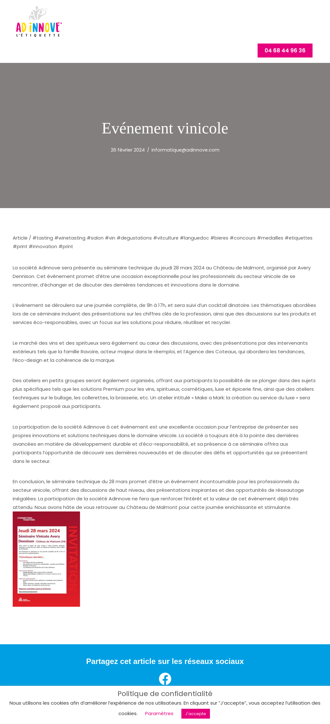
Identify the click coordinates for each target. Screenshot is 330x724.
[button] (285, 69)
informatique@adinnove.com (185, 164)
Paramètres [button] (159, 713)
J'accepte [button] (195, 714)
